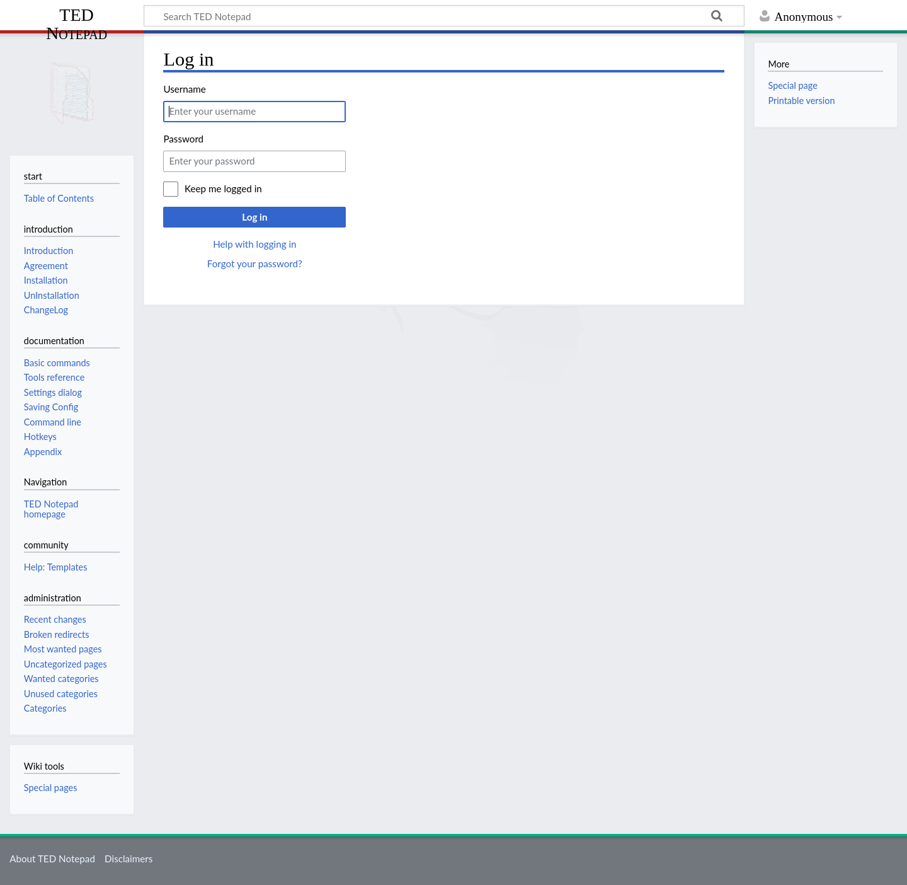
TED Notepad (76, 23)
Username (184, 89)
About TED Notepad (52, 858)
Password (183, 138)
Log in (254, 217)
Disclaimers (128, 858)
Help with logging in (254, 244)
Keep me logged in (223, 188)
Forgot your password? (254, 263)
